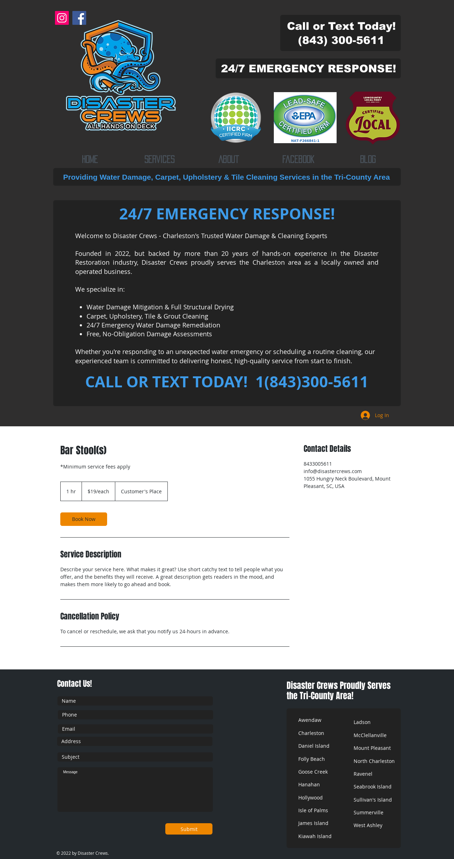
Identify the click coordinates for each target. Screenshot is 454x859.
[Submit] (188, 829)
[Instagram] (62, 18)
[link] (83, 519)
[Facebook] (79, 18)
